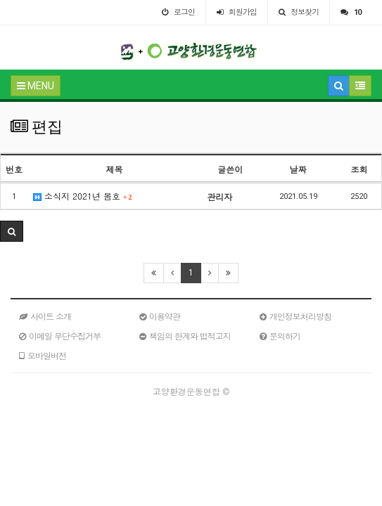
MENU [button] (35, 85)
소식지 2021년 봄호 (82, 196)
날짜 (298, 169)
